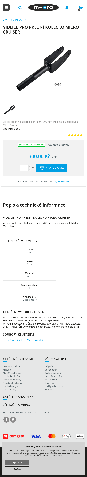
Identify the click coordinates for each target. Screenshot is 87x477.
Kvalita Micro (51, 379)
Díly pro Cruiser (17, 19)
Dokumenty (50, 382)
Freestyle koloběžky (12, 382)
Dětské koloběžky (11, 376)
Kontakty (49, 389)
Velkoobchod (51, 369)
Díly (5, 19)
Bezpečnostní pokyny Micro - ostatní (23, 340)
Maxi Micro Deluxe (12, 373)
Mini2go (7, 369)
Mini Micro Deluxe (11, 366)
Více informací (12, 129)
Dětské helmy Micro (12, 386)
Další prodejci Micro (54, 386)
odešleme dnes (37, 144)
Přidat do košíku (51, 168)
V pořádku (17, 462)
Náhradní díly (9, 389)
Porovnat (62, 181)
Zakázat (17, 469)
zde (59, 455)
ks (27, 167)
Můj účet (49, 366)
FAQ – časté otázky (54, 376)
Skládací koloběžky (12, 379)
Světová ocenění (53, 373)
